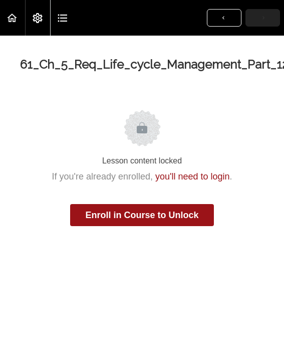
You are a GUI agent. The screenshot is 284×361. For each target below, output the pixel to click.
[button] (12, 18)
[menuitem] (37, 18)
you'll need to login (192, 176)
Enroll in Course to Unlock (141, 215)
